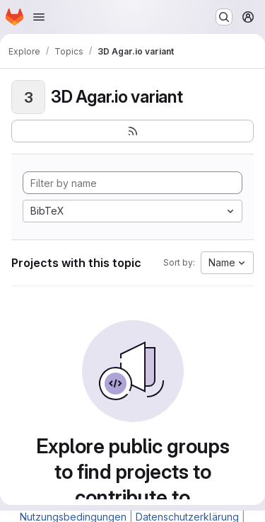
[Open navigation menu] (39, 17)
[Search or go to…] (224, 16)
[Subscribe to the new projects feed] (132, 131)
